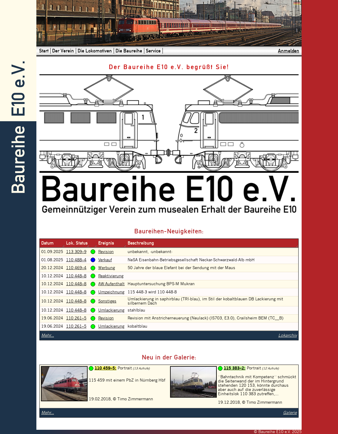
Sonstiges (107, 301)
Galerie (290, 413)
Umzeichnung (111, 292)
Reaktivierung (110, 276)
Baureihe (18, 159)
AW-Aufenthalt (111, 284)
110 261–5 (76, 318)
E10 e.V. (18, 88)
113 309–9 (76, 252)
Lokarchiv (287, 335)
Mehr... (47, 335)
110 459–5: (105, 368)
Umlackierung (111, 310)
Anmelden (288, 51)
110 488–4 (76, 260)
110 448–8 (76, 276)
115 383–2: (235, 368)
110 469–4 (76, 268)
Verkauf (105, 260)
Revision (106, 252)
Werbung (106, 268)
